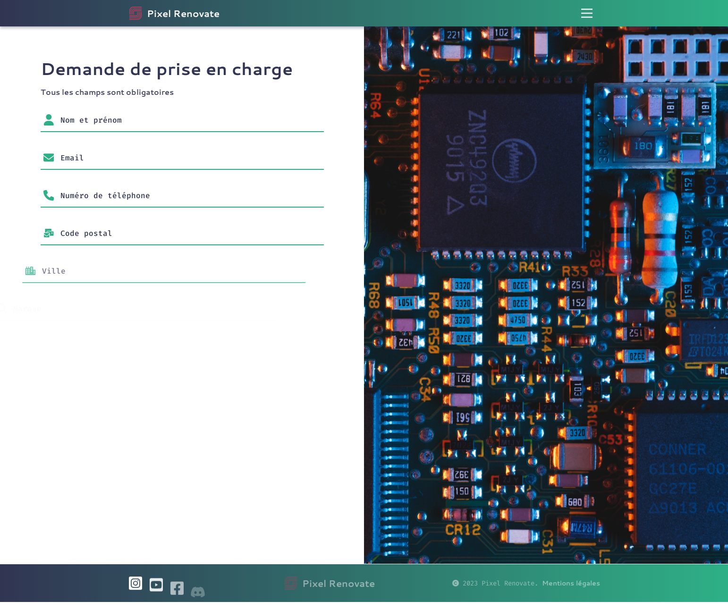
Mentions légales (571, 590)
